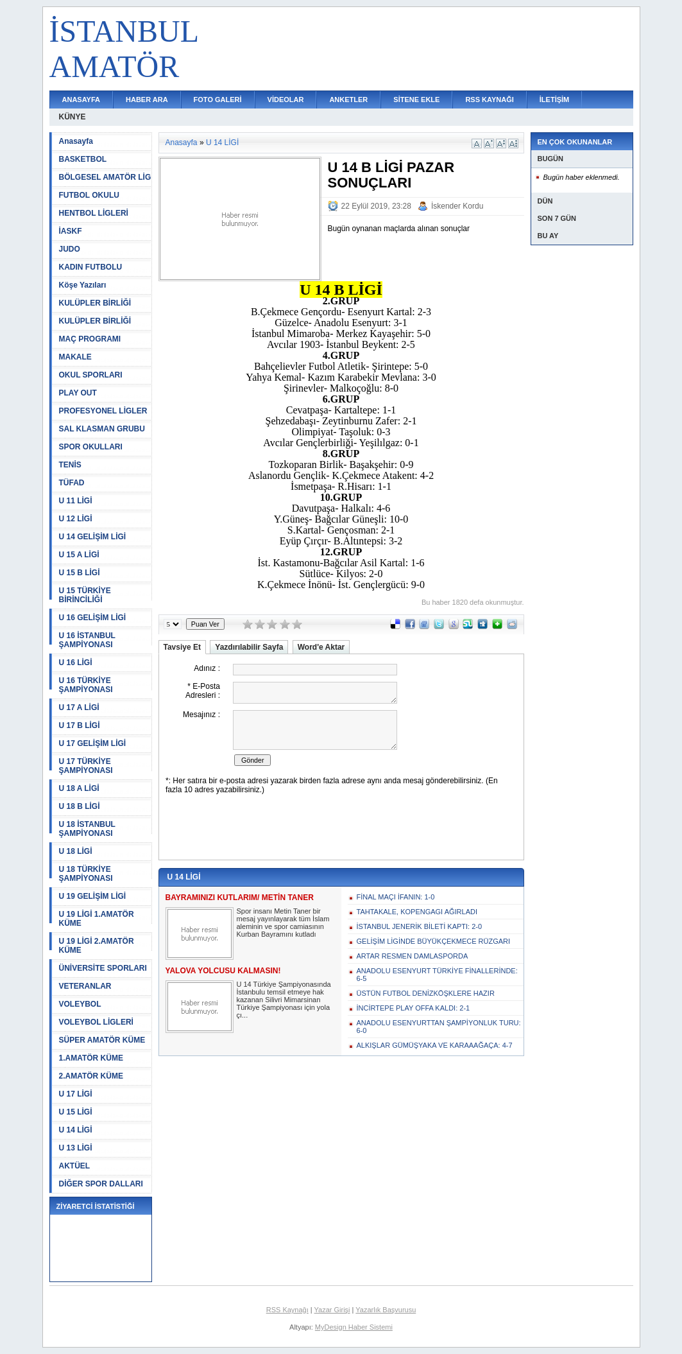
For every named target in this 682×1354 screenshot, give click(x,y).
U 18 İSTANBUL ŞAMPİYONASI (87, 829)
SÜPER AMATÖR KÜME (102, 1040)
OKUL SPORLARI (91, 374)
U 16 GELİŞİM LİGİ (92, 617)
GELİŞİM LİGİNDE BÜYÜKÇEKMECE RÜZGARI (434, 941)
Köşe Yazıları (83, 285)
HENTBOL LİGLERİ (93, 213)
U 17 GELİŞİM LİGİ (92, 743)
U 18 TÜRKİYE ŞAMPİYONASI (86, 874)
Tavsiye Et (182, 647)
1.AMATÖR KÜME (91, 1058)
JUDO (69, 249)
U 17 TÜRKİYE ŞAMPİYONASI (86, 766)
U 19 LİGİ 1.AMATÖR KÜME (96, 919)
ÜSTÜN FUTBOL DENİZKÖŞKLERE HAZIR (426, 993)
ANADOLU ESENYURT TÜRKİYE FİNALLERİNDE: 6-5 (437, 974)
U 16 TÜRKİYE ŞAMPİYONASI (86, 685)
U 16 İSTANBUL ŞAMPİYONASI (87, 640)
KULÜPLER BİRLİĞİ (95, 303)
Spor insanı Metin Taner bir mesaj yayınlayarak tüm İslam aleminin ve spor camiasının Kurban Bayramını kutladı (283, 922)
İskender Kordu (457, 206)
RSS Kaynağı (287, 1310)
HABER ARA (147, 99)
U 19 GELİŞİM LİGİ (92, 896)
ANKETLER (348, 99)
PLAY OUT (78, 392)
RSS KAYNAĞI (489, 99)
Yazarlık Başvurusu (385, 1310)
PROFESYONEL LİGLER (103, 410)
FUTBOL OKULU (89, 195)
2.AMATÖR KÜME (91, 1076)
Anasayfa (76, 141)
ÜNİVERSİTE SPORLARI (103, 968)
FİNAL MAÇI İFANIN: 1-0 (396, 897)
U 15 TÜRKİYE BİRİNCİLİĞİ (85, 595)
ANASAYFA (81, 99)
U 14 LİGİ (75, 1129)
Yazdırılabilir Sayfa (249, 647)
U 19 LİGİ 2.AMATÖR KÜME (96, 946)
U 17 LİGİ (75, 1093)
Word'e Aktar (321, 647)
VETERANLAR (85, 986)
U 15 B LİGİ (79, 572)
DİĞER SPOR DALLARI (101, 1183)
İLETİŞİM (554, 99)
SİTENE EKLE (416, 99)
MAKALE (75, 356)
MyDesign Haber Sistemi (354, 1327)
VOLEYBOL (80, 1004)
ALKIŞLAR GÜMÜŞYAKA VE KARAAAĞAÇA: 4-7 (435, 1045)
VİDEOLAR (286, 99)
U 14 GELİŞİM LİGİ (92, 536)
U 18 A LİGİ (79, 788)
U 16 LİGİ (75, 662)
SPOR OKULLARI (91, 446)
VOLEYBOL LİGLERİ (96, 1022)
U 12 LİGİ (75, 518)
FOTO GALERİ (218, 99)
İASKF (70, 231)
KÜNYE (72, 116)
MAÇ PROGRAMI (90, 338)
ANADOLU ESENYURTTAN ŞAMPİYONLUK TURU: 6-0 (439, 1026)
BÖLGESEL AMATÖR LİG (105, 177)
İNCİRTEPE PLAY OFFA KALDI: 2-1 (413, 1008)
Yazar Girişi (332, 1310)
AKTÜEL (74, 1165)
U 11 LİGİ (75, 500)
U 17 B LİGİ (79, 725)
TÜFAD (72, 482)
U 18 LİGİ (75, 851)
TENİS (70, 464)
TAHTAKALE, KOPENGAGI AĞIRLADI (417, 912)
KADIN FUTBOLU (91, 267)
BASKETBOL (83, 159)
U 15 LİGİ (75, 1111)
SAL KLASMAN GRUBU (102, 428)
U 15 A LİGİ (79, 554)
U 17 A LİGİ (79, 707)
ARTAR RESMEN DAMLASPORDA (412, 956)
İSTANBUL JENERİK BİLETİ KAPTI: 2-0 (419, 926)
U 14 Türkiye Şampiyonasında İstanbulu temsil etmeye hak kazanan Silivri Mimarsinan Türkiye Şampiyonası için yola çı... (284, 999)
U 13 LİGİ (75, 1147)
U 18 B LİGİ (79, 806)
